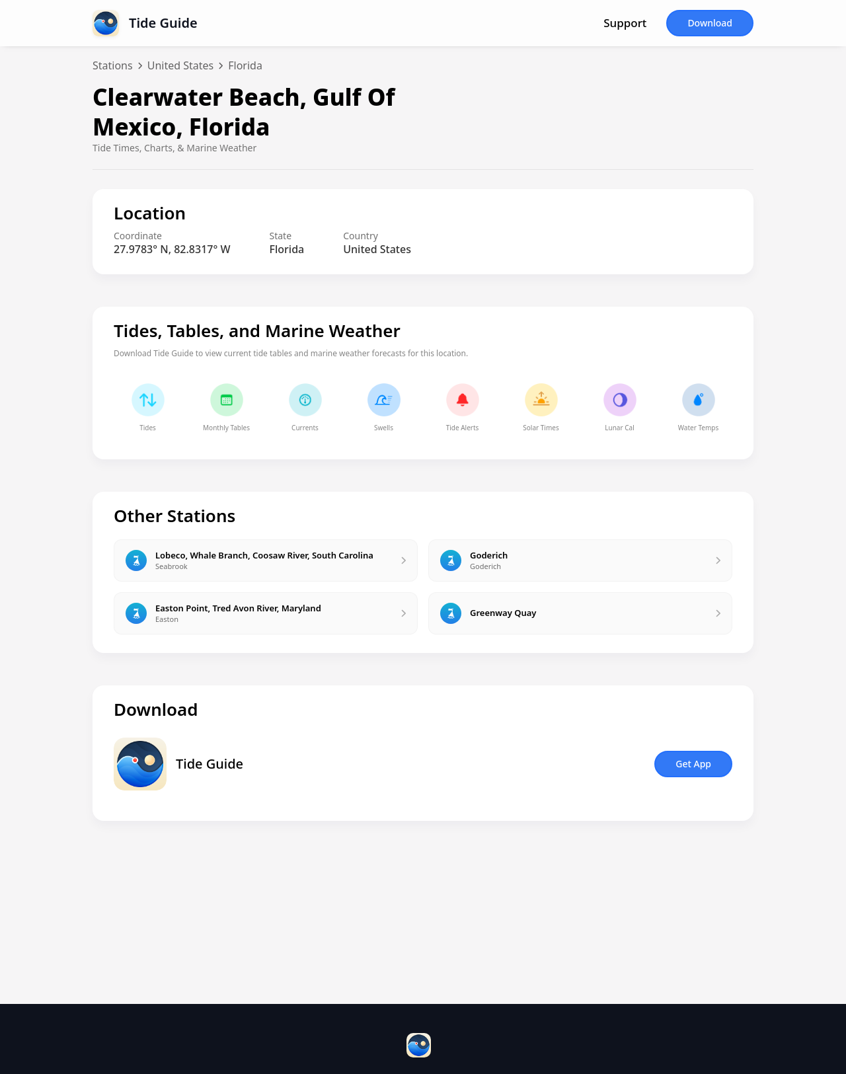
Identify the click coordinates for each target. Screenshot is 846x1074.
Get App (693, 763)
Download (709, 23)
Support (624, 23)
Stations (113, 65)
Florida (245, 65)
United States (180, 65)
